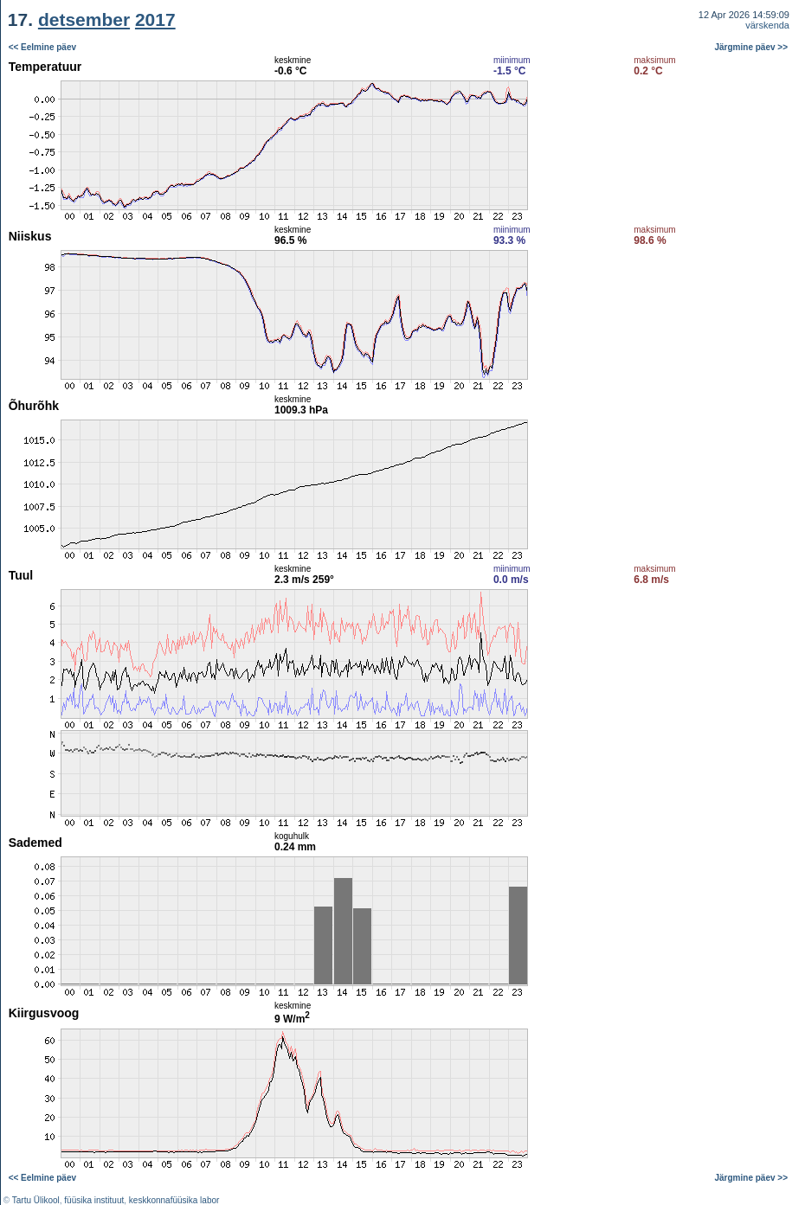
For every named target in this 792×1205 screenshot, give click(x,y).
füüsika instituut (94, 1200)
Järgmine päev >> (752, 47)
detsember (84, 19)
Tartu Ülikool (36, 1200)
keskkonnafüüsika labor (174, 1200)
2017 (155, 19)
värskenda (767, 25)
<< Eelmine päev (42, 47)
